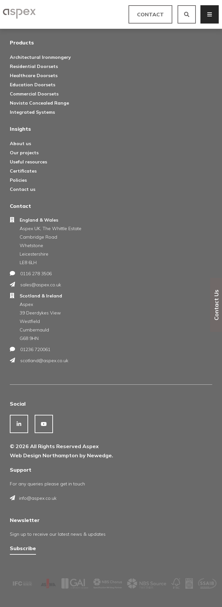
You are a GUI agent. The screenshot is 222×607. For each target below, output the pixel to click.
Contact (150, 14)
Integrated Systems (32, 112)
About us (20, 143)
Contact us (22, 189)
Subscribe (23, 548)
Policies (18, 180)
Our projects (24, 153)
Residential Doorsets (34, 66)
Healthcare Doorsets (34, 75)
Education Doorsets (32, 85)
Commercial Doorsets (34, 94)
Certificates (23, 171)
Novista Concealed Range (39, 103)
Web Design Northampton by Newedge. (61, 455)
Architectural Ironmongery (40, 57)
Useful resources (28, 162)
